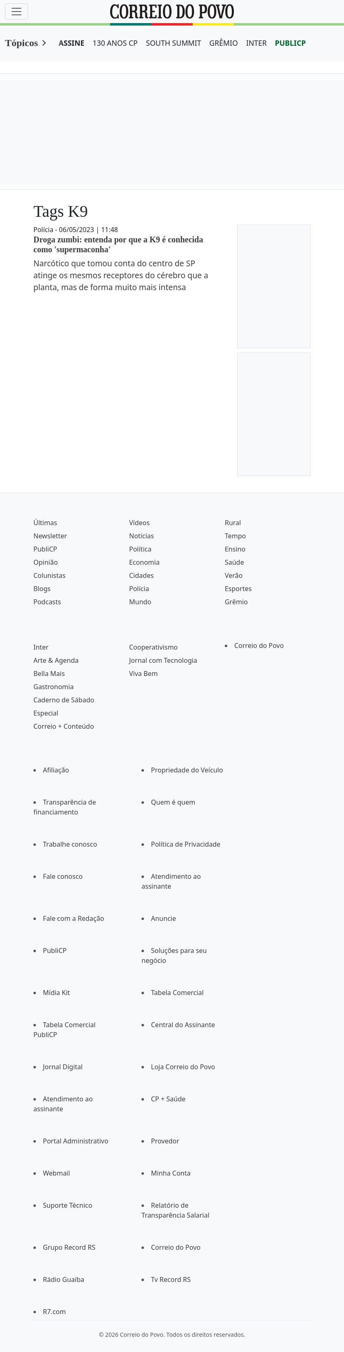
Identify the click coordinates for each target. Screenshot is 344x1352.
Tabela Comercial (177, 992)
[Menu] (16, 11)
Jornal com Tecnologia (163, 660)
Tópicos (21, 43)
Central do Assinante (183, 1024)
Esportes (238, 588)
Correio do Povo (259, 645)
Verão (234, 575)
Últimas (45, 522)
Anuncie (163, 918)
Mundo (140, 601)
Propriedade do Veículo (187, 770)
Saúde (234, 562)
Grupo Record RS (69, 1247)
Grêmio (236, 601)
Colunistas (49, 575)
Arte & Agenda (55, 660)
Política (140, 549)
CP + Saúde (168, 1098)
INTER (256, 43)
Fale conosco (63, 876)
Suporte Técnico (67, 1205)
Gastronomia (53, 686)
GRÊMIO (224, 43)
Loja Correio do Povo (183, 1066)
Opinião (45, 562)
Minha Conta (171, 1173)
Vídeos (139, 522)
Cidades (141, 575)
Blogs (42, 588)
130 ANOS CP (115, 43)
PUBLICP (290, 43)
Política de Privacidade (185, 844)
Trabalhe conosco (70, 844)
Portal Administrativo (75, 1140)
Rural (233, 522)
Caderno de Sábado (63, 699)
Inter (41, 647)
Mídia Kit (56, 992)
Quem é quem (173, 802)
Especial (45, 713)
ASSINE (72, 43)
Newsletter (50, 535)
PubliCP (45, 549)
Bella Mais (49, 673)
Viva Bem (143, 673)
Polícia (139, 588)
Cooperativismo (153, 647)
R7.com (54, 1311)
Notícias (141, 535)
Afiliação (56, 770)
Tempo (235, 535)
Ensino (235, 549)
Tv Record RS (171, 1279)
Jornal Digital (62, 1066)
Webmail (56, 1173)
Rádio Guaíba (63, 1279)
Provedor (165, 1140)
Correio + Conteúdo (63, 726)
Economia (144, 562)
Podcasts (47, 601)
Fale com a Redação (73, 918)
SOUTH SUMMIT (173, 43)
